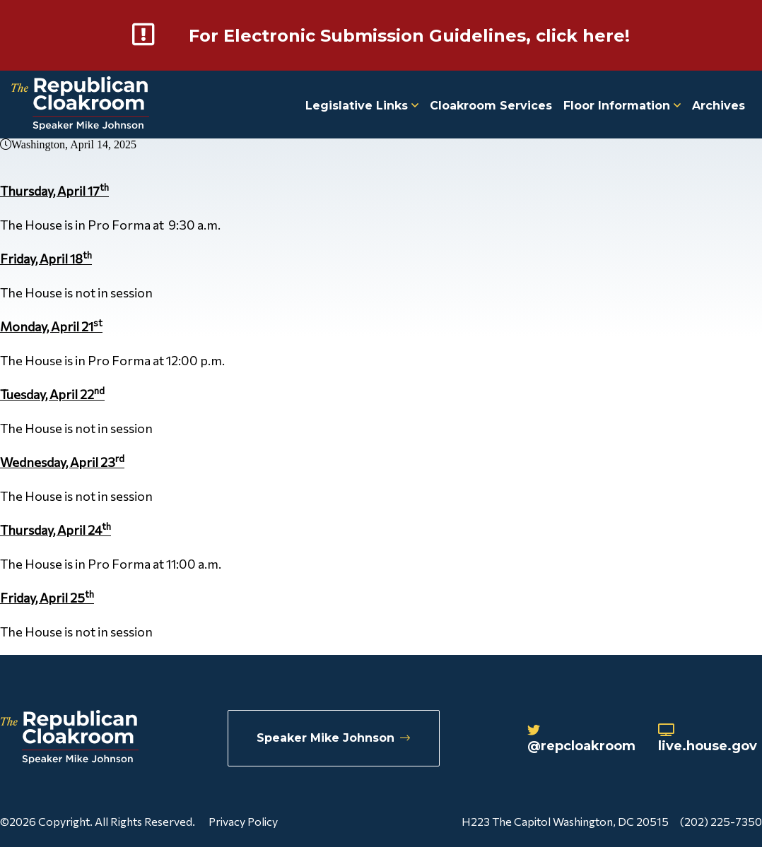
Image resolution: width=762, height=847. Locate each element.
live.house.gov (707, 739)
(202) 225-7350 (721, 821)
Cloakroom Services (491, 105)
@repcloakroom (581, 739)
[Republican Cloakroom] (80, 105)
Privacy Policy (243, 821)
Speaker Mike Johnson (333, 738)
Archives (718, 105)
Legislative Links (361, 105)
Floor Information (622, 105)
